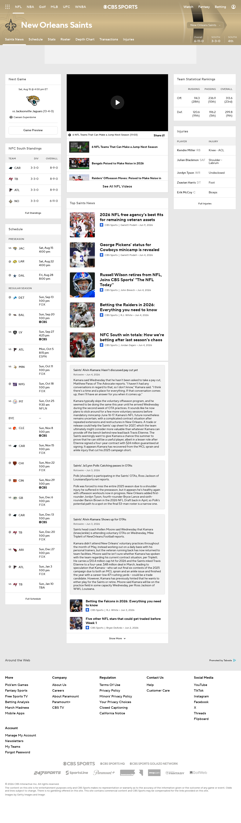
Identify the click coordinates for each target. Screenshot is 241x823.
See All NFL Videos (117, 186)
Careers (58, 690)
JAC (21, 248)
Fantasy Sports (16, 690)
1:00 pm (48, 299)
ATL (17, 190)
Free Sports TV (16, 696)
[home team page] (33, 100)
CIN (21, 481)
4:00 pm (48, 250)
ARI (21, 550)
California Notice (112, 713)
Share (157, 135)
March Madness (17, 708)
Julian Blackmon (188, 160)
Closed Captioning (113, 708)
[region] (117, 102)
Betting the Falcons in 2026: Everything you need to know (123, 603)
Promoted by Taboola (222, 660)
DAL (22, 276)
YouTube (200, 685)
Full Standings (33, 213)
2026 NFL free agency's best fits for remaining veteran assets (131, 217)
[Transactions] (108, 39)
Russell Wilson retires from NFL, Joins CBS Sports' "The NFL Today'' (131, 280)
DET (21, 298)
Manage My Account (20, 735)
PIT (21, 402)
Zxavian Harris (186, 183)
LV (20, 332)
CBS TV (58, 708)
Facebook (201, 702)
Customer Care (158, 690)
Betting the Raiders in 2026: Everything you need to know (128, 307)
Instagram (201, 696)
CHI (21, 463)
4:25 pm (48, 333)
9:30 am (48, 403)
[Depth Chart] (85, 39)
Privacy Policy (109, 690)
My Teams (12, 747)
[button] (205, 25)
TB (16, 179)
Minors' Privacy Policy (115, 696)
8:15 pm (48, 351)
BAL (21, 315)
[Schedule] (35, 39)
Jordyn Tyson (185, 173)
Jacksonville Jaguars (29, 111)
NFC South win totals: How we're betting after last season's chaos (132, 337)
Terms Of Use (109, 685)
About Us (59, 685)
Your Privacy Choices (115, 702)
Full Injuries (204, 203)
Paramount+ (61, 702)
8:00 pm (48, 277)
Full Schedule (33, 598)
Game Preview (33, 130)
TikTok (198, 690)
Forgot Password (17, 752)
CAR (17, 168)
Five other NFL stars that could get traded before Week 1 (123, 621)
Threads (200, 713)
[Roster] (65, 39)
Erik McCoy (184, 192)
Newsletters (14, 741)
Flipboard (201, 719)
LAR (21, 261)
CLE (21, 428)
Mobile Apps (14, 713)
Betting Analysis (17, 702)
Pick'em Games (16, 685)
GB (21, 498)
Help (150, 685)
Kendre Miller (186, 150)
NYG (22, 384)
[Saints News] (14, 39)
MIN (22, 367)
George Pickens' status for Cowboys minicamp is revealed (129, 247)
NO (16, 201)
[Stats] (51, 39)
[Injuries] (128, 39)
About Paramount (65, 696)
